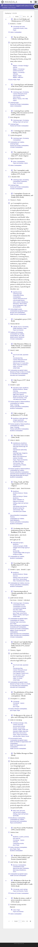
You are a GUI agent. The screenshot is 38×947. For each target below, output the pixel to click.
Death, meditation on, (18, 499)
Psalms (26, 891)
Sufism (15, 100)
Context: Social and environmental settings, (19, 725)
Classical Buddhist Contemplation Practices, (18, 516)
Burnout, (15, 865)
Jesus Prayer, (13, 79)
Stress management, (18, 305)
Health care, (25, 729)
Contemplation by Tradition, (17, 142)
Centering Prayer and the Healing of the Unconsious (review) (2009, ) (22, 113)
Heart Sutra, (16, 579)
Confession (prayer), (18, 546)
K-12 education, (24, 363)
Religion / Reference (18, 77)
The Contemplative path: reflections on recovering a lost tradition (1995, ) (20, 172)
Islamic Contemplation (16, 32)
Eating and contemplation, (20, 393)
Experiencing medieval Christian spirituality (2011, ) (21, 593)
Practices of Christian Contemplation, (19, 104)
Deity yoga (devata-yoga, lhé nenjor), (20, 447)
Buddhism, (26, 387)
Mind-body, (16, 733)
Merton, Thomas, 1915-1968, (20, 98)
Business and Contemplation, (17, 312)
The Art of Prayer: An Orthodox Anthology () (19, 38)
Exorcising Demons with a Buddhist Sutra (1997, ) (20, 565)
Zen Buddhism (17, 307)
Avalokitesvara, (17, 443)
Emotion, (15, 728)
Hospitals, (15, 731)
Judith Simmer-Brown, (17, 598)
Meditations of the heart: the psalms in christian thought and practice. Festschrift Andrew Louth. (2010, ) (22, 883)
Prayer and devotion (18, 330)
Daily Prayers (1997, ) (20, 381)
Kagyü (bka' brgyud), (18, 394)
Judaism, (18, 302)
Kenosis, (18, 97)
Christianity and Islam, (19, 26)
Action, (15, 161)
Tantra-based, (16, 463)
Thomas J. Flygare (15, 650)
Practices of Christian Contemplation (19, 126)
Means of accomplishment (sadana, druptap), (20, 457)
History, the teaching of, (19, 611)
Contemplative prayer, (18, 866)
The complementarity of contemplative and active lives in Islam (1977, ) (21, 154)
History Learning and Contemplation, (19, 625)
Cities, (25, 723)
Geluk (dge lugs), (23, 418)
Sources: (5, 7)
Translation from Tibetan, (19, 465)
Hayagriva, (25, 453)
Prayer (14, 30)
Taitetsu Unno (14, 832)
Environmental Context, (16, 738)
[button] (35, 2)
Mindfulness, (24, 302)
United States (16, 368)
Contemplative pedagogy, (19, 608)
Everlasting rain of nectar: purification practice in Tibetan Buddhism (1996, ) (20, 530)
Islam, (26, 28)
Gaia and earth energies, (19, 812)
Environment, (21, 728)
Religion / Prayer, (17, 75)
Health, (15, 504)
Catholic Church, (17, 326)
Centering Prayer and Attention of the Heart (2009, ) (22, 85)
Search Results (12, 7)
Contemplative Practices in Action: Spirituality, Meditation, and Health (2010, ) (22, 195)
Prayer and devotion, (18, 163)
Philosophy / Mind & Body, (20, 303)
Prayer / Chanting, (14, 405)
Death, (14, 494)
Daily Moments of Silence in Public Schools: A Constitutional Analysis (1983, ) (21, 345)
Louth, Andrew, (24, 889)
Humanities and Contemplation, (18, 627)
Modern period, (14, 337)
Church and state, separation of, (20, 355)
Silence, (23, 736)
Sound (27, 736)
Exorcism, (15, 576)
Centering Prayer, (14, 102)
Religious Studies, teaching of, (21, 615)
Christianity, (26, 92)
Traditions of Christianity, (16, 332)
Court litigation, (17, 673)
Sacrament (20, 183)
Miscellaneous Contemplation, (17, 818)
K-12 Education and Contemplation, (19, 373)
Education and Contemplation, (21, 635)
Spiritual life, (16, 551)
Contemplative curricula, (19, 606)
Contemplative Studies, (19, 605)
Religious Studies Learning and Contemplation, (18, 631)
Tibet (25, 422)
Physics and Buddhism (16, 823)
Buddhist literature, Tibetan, (20, 389)
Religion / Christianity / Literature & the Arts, (19, 70)
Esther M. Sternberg (16, 720)
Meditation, (24, 181)
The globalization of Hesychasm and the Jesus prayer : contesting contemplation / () (22, 694)
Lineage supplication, (18, 420)
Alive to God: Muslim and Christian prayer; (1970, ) (20, 20)
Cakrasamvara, (17, 445)
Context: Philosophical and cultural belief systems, (20, 94)
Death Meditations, (15, 520)
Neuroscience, (23, 733)
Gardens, (15, 729)
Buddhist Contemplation (16, 408)
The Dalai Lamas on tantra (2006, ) (20, 436)
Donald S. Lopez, (15, 488)
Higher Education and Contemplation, (19, 633)
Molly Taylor (22, 862)
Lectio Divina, (23, 613)
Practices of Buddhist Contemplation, (19, 406)
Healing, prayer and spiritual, (20, 503)
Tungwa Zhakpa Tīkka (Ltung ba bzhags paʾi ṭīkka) (21, 553)
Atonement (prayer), (18, 542)
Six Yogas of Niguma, (18, 461)
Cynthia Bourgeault (16, 89)
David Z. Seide (14, 350)
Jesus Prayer (16, 706)
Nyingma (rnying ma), (18, 396)
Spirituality (16, 815)
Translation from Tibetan (19, 399)
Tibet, (25, 397)
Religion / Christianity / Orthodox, (19, 73)
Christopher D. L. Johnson (17, 698)
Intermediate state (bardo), (20, 506)
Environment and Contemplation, (18, 821)
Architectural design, (18, 723)
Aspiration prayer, (18, 387)
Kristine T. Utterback (24, 600)
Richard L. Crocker (15, 24)
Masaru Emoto (14, 758)
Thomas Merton (15, 324)
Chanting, (15, 391)
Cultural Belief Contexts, (16, 309)
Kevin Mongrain (15, 117)
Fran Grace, (13, 600)
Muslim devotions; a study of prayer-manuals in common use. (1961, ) (21, 900)
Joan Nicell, (23, 535)
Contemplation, (21, 161)
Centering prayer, (17, 92)
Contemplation (17, 140)
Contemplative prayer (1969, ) (21, 320)
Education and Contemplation (17, 375)
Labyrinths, (25, 731)
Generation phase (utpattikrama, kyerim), (20, 473)
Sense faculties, (17, 736)
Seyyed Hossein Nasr (16, 158)
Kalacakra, (19, 455)
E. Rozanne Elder (15, 177)
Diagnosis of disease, (18, 501)
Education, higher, (18, 609)
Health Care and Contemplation (18, 314)
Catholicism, (21, 337)
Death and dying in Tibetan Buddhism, (20, 497)
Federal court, (16, 363)
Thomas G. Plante (15, 200)
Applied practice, (17, 292)
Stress (14, 871)
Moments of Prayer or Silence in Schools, (20, 372)
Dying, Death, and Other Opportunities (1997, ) (20, 484)
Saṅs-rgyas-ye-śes (15, 539)
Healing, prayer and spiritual (20, 122)
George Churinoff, (15, 537)
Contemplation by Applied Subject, (19, 311)
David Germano (25, 488)
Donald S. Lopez (15, 385)
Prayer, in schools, (18, 366)
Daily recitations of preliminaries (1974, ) (19, 414)
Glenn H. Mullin (14, 440)
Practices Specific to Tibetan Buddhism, (20, 401)
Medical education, (18, 868)
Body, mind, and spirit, (19, 810)
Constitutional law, (18, 358)
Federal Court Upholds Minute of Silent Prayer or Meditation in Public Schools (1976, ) (22, 644)
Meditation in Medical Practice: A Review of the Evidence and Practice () (22, 857)
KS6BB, (15, 328)
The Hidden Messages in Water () (22, 754)
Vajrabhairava (16, 466)
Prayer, (15, 183)
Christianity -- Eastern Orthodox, (18, 841)
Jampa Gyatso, (14, 535)
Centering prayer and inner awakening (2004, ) (20, 132)
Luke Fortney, (14, 862)
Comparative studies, (18, 28)
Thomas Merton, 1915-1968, (17, 335)
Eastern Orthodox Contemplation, (18, 708)
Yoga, (25, 305)
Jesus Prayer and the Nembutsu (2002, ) (22, 829)
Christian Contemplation (16, 147)
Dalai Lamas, (24, 445)
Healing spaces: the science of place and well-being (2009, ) (21, 716)
